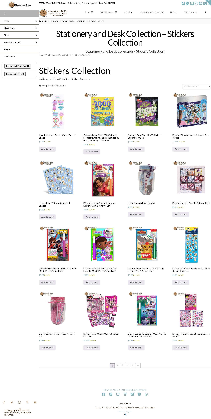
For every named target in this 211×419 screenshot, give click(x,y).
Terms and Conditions (134, 390)
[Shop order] (196, 86)
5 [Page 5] (132, 365)
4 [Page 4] (127, 365)
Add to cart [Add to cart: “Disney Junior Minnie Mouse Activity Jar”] (47, 347)
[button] (208, 3)
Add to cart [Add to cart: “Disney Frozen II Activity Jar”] (136, 214)
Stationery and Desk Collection (59, 55)
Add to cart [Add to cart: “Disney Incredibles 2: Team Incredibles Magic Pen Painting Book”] (47, 282)
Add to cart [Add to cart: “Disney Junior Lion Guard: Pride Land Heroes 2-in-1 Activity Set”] (136, 282)
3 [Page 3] (122, 365)
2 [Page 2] (117, 365)
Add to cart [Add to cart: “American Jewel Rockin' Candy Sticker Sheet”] (47, 149)
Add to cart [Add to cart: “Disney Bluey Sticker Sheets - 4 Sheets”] (47, 217)
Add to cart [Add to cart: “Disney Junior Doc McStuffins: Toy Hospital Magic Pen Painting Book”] (92, 282)
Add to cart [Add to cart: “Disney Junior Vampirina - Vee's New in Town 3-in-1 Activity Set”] (136, 347)
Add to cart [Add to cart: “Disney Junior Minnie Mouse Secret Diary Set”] (92, 347)
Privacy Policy (111, 390)
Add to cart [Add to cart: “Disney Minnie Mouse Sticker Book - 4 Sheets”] (181, 347)
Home (41, 55)
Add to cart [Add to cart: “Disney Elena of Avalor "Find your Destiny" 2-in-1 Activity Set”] (92, 217)
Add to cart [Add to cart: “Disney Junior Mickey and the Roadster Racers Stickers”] (181, 282)
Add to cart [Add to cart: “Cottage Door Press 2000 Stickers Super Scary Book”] (136, 149)
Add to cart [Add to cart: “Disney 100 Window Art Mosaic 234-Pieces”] (181, 149)
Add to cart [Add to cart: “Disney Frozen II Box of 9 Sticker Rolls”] (181, 214)
